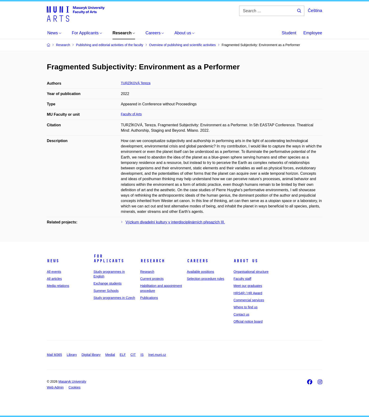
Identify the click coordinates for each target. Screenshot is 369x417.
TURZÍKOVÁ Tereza (136, 83)
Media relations (58, 286)
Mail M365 (54, 355)
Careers (197, 260)
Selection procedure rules (205, 279)
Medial (110, 355)
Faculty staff (242, 279)
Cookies (74, 387)
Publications (149, 298)
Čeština (315, 10)
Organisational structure (251, 272)
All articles (54, 279)
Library (72, 355)
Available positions (200, 272)
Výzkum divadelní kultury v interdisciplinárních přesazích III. (175, 222)
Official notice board (247, 321)
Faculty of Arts (131, 114)
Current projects (152, 279)
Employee (312, 33)
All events (54, 272)
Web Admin (55, 387)
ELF (123, 355)
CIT (133, 355)
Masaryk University (72, 381)
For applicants (108, 258)
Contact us (241, 314)
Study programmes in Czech (114, 298)
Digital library (90, 355)
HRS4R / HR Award (247, 293)
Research (152, 260)
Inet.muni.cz (157, 355)
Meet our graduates (247, 286)
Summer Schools (106, 291)
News (53, 260)
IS (142, 355)
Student (289, 33)
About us (245, 260)
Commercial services (248, 300)
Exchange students (107, 283)
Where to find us (245, 307)
